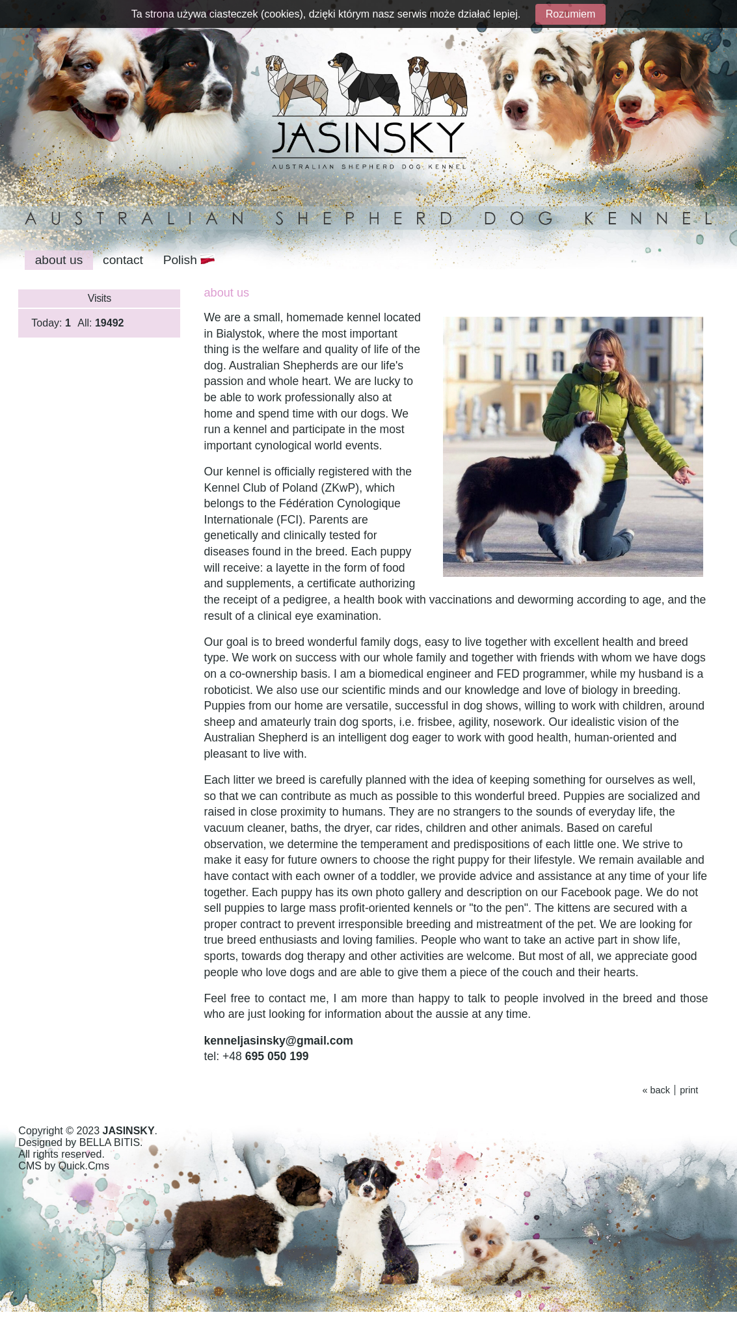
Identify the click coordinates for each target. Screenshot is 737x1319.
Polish (189, 260)
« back (655, 1090)
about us (59, 260)
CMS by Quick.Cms (63, 1165)
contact (123, 260)
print (689, 1090)
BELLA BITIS (109, 1142)
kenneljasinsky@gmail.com (278, 1040)
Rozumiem (570, 14)
